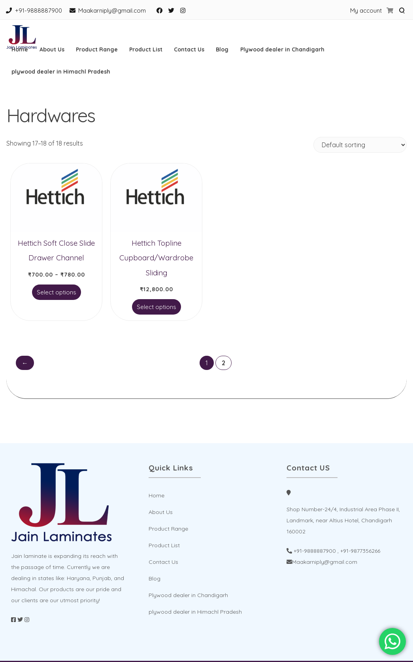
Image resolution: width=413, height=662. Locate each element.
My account (366, 10)
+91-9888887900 (38, 10)
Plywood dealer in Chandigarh (282, 49)
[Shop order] (360, 145)
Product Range (97, 49)
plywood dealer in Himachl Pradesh (60, 71)
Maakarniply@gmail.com (112, 10)
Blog (222, 49)
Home (19, 49)
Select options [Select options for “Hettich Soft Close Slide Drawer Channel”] (56, 292)
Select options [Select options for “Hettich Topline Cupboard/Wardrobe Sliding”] (156, 307)
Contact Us (189, 49)
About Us (52, 49)
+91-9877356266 (360, 550)
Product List (145, 49)
